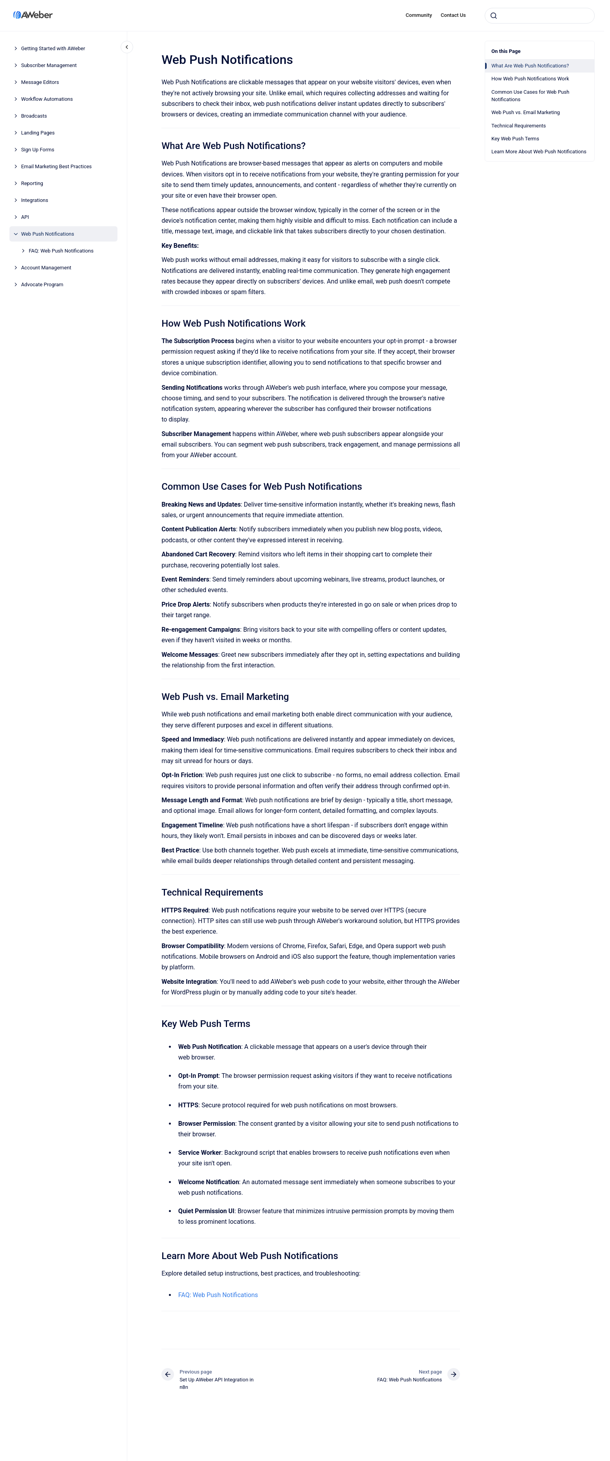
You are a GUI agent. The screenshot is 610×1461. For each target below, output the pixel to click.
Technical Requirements (518, 126)
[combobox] (539, 15)
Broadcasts (34, 116)
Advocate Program (42, 284)
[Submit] (493, 15)
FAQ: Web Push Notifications (61, 251)
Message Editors (40, 82)
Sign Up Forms (38, 150)
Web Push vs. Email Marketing (525, 112)
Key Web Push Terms (515, 139)
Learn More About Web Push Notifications (538, 151)
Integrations (34, 200)
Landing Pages (38, 133)
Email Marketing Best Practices (56, 166)
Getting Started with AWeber (53, 48)
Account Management (46, 268)
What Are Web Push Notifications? (530, 66)
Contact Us (453, 15)
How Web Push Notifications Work (530, 79)
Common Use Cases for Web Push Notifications (530, 96)
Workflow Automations (47, 99)
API (25, 217)
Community (419, 15)
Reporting (32, 183)
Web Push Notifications (47, 234)
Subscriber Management (49, 65)
